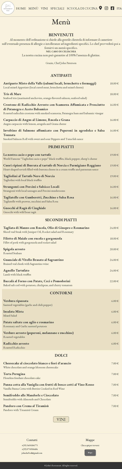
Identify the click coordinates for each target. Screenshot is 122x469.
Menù (33, 8)
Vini (44, 8)
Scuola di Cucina (82, 8)
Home (21, 8)
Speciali (57, 8)
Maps (90, 452)
